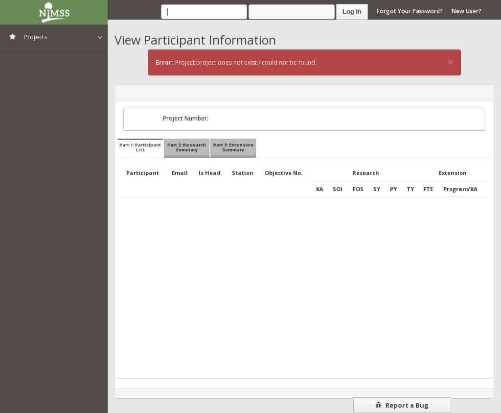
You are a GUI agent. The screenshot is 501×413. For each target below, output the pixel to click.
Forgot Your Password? (410, 11)
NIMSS (54, 12)
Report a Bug (402, 405)
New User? (466, 11)
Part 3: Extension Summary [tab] (233, 147)
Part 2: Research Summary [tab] (186, 147)
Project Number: (185, 118)
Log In (352, 11)
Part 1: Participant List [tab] (140, 147)
